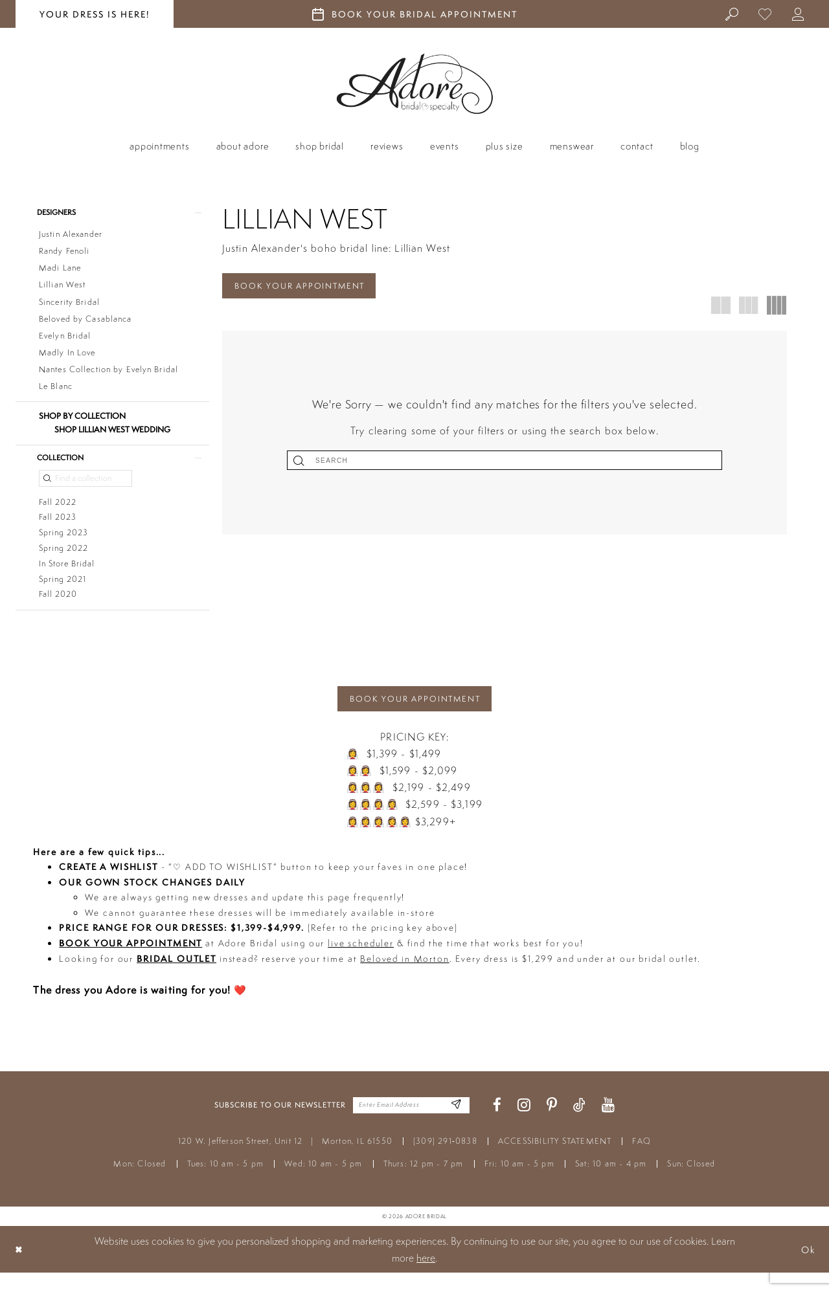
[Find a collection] (85, 483)
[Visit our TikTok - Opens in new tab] (579, 1124)
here (425, 1277)
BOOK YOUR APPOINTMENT (307, 287)
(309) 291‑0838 (445, 1160)
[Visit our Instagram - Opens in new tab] (523, 1124)
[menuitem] (732, 14)
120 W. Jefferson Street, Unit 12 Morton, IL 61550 (285, 1160)
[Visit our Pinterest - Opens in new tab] (552, 1124)
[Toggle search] (732, 14)
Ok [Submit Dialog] (806, 1268)
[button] (798, 14)
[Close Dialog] (20, 1268)
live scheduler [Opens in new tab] (361, 962)
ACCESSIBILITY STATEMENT (555, 1160)
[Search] (505, 463)
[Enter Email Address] (455, 1124)
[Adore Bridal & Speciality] (414, 84)
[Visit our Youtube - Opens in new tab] (608, 1124)
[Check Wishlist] (765, 14)
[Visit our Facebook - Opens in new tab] (497, 1124)
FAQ (641, 1160)
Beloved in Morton (404, 977)
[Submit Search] (434, 463)
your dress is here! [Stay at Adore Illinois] (95, 14)
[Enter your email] (411, 1124)
